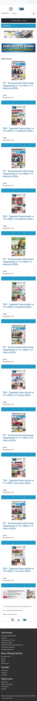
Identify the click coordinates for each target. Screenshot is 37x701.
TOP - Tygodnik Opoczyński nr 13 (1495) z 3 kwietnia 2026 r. (18, 305)
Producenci (4, 670)
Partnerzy (4, 673)
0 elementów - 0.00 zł (18, 21)
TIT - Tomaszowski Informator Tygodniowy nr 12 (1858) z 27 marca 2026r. (18, 350)
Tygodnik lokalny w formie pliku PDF (12, 645)
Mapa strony (5, 663)
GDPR (3, 661)
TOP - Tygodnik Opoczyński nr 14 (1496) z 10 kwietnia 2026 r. (18, 217)
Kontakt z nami (5, 656)
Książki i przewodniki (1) (10, 614)
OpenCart (13, 696)
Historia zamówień (6, 684)
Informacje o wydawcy (8, 647)
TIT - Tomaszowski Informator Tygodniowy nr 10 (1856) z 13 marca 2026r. (18, 526)
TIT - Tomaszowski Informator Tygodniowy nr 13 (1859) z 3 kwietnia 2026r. (18, 262)
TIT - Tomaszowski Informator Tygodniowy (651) (17, 606)
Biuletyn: (4, 689)
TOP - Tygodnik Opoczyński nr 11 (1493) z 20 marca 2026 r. (18, 482)
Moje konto (4, 682)
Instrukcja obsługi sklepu (8, 636)
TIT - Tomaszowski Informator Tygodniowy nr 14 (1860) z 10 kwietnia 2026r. (18, 173)
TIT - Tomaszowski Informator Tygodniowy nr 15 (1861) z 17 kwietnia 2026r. (18, 85)
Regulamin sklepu (6, 642)
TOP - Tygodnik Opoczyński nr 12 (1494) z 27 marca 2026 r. (18, 394)
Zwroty (3, 659)
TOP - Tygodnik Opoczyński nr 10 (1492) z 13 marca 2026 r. (18, 570)
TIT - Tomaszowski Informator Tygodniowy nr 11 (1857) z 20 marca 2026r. (18, 438)
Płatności (4, 638)
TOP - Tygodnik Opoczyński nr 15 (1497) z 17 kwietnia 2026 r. (18, 129)
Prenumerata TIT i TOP (8, 640)
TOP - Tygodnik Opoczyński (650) (12, 610)
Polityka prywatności (7, 649)
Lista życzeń (4, 686)
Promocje (4, 675)
